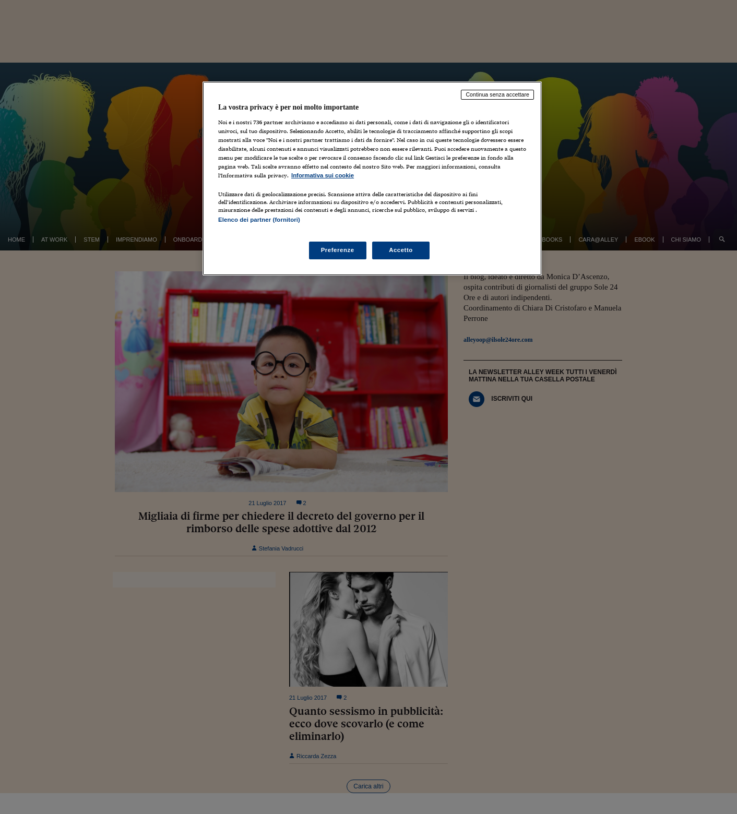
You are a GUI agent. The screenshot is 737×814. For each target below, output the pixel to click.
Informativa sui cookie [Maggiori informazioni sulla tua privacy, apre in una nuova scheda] (322, 175)
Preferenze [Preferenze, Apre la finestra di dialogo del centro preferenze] (337, 250)
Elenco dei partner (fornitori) (259, 220)
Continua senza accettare (497, 94)
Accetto (401, 250)
